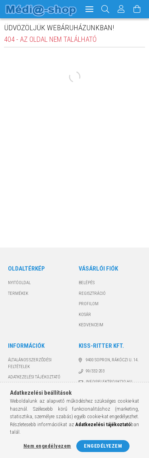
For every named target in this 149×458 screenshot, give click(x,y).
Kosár (85, 314)
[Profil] (122, 9)
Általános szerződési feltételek (30, 363)
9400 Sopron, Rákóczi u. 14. (112, 360)
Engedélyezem (103, 446)
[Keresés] (105, 9)
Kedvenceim (91, 324)
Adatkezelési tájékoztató (34, 377)
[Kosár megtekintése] (137, 9)
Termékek (18, 293)
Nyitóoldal (19, 282)
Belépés (87, 282)
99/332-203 (95, 371)
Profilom (89, 303)
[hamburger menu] (89, 9)
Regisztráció (92, 293)
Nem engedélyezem (47, 446)
